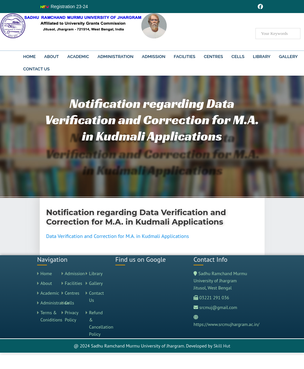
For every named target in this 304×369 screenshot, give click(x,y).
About (51, 56)
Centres (213, 56)
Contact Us (36, 68)
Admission (153, 56)
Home (29, 56)
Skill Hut (221, 346)
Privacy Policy (72, 316)
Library (261, 56)
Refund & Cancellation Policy (97, 323)
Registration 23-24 (64, 6)
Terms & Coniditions (48, 316)
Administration (115, 56)
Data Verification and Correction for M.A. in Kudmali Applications (117, 236)
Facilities (184, 56)
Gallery (288, 56)
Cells (237, 56)
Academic (78, 56)
